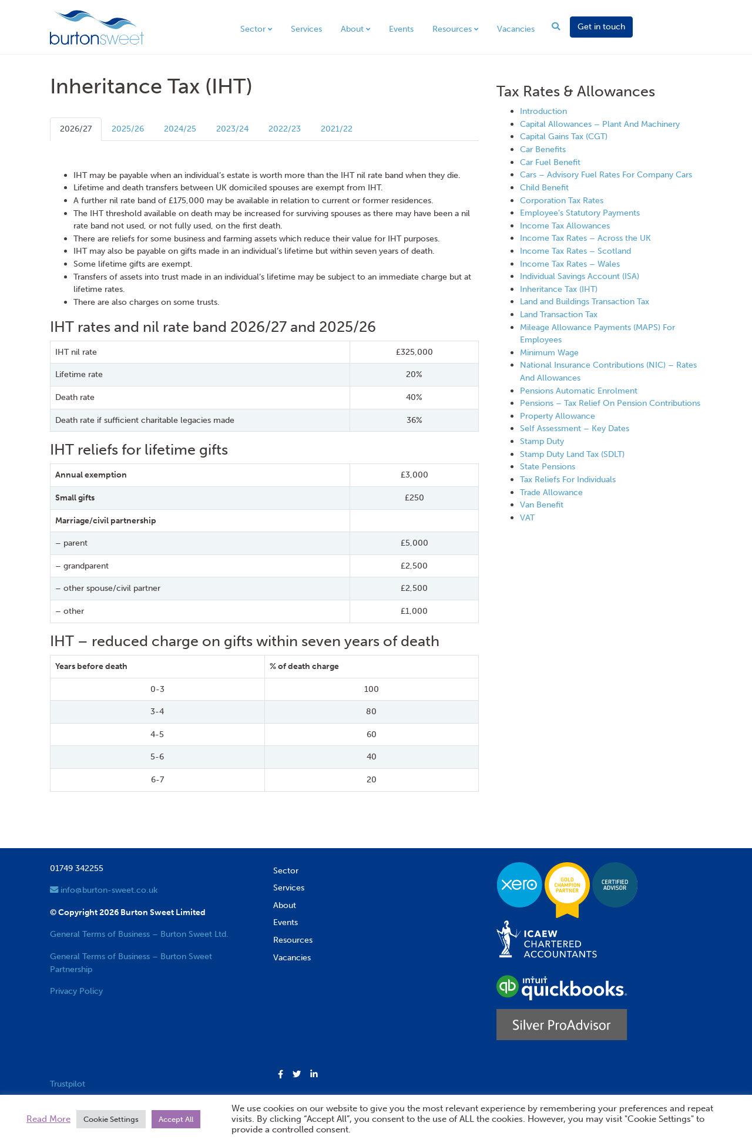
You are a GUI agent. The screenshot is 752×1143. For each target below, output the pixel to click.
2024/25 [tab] (180, 128)
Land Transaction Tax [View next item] (558, 314)
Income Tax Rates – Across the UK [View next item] (585, 238)
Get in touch (601, 26)
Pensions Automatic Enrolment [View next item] (578, 390)
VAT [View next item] (527, 517)
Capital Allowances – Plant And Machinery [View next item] (600, 124)
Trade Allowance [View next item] (551, 492)
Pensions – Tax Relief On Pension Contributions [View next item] (610, 403)
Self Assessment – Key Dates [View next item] (574, 428)
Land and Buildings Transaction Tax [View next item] (584, 301)
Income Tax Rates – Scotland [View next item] (575, 251)
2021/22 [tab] (336, 128)
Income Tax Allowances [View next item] (565, 225)
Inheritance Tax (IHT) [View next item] (558, 289)
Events (401, 28)
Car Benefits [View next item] (543, 149)
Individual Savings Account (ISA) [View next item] (579, 276)
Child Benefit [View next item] (544, 187)
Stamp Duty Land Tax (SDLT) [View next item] (572, 454)
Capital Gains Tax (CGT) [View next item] (563, 136)
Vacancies (516, 28)
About (352, 28)
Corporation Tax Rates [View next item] (561, 200)
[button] (280, 1074)
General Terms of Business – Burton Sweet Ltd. (139, 934)
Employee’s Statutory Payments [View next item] (580, 212)
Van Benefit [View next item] (541, 504)
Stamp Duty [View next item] (542, 441)
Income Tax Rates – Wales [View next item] (570, 263)
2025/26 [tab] (128, 128)
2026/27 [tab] (76, 128)
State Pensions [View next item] (547, 466)
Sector (253, 28)
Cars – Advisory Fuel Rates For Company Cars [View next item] (606, 174)
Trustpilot (67, 1083)
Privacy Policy (76, 991)
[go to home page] (97, 26)
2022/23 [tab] (284, 128)
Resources (452, 28)
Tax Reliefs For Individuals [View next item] (568, 479)
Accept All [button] (176, 1119)
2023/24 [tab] (232, 128)
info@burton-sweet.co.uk (103, 890)
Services (306, 28)
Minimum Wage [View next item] (549, 352)
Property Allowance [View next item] (557, 416)
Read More (48, 1119)
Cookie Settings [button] (111, 1119)
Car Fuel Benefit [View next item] (550, 162)
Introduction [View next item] (543, 111)
